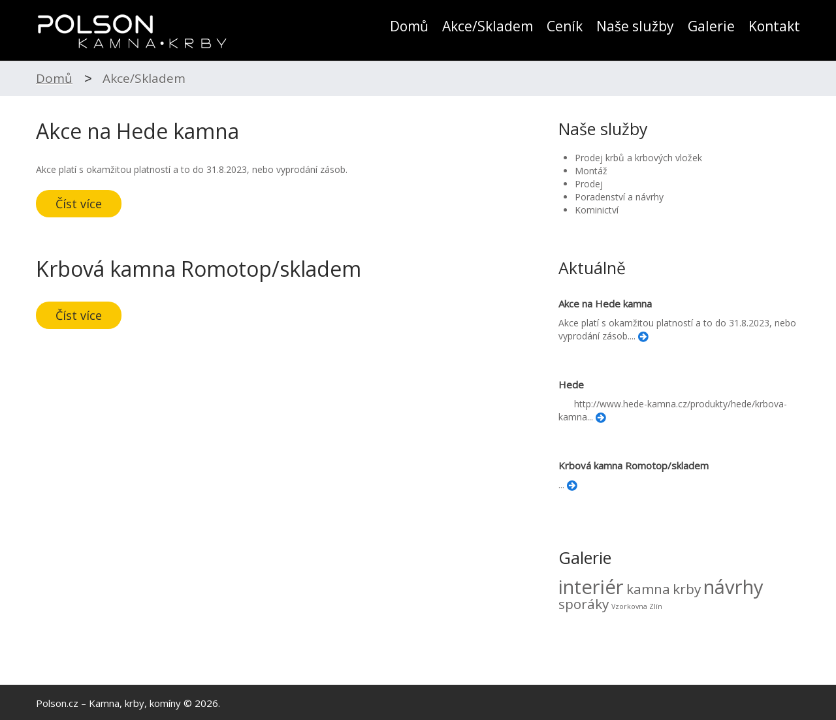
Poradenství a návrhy (619, 197)
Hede (571, 384)
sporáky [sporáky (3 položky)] (583, 604)
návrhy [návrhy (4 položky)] (733, 587)
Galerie (711, 26)
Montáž (591, 170)
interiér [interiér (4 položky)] (591, 587)
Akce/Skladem (487, 26)
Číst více (79, 203)
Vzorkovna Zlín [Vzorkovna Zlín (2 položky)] (636, 606)
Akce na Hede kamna (137, 131)
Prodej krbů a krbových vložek (638, 157)
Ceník (565, 26)
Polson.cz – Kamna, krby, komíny (108, 703)
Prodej (589, 184)
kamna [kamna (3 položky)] (648, 589)
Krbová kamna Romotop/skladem (198, 269)
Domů (409, 26)
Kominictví (597, 210)
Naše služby (635, 26)
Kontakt (774, 26)
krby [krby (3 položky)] (687, 589)
